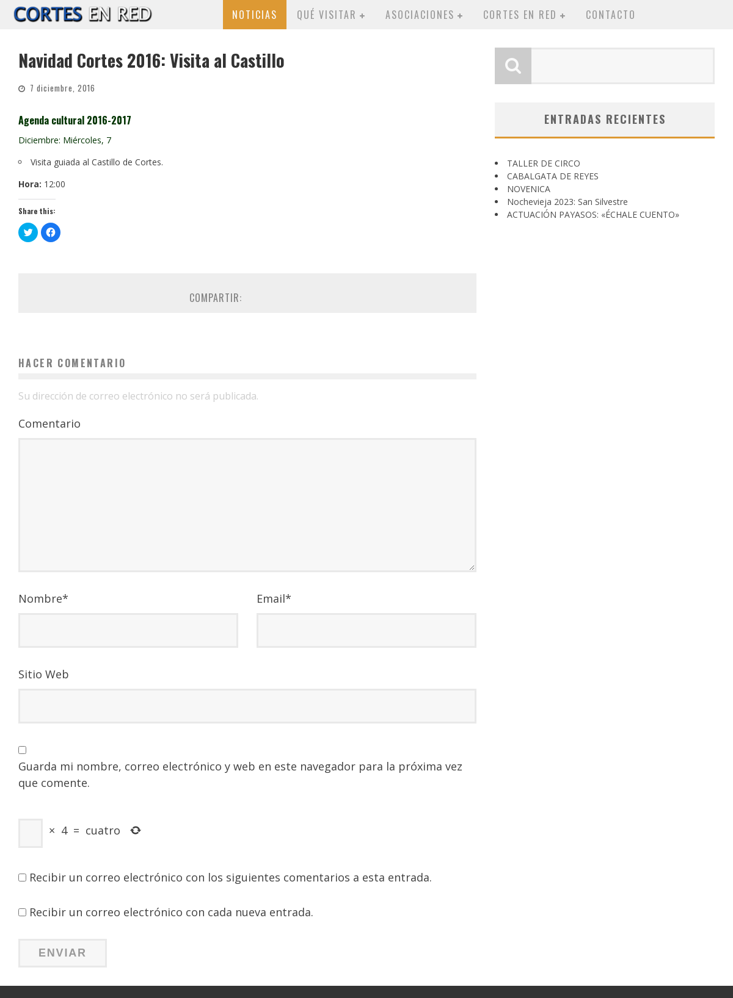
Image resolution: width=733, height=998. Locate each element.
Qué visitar (327, 14)
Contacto (611, 14)
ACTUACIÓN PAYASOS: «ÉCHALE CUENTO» (593, 214)
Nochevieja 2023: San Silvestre (567, 201)
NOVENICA (528, 189)
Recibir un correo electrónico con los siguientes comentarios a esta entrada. (230, 877)
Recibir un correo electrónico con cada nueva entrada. (171, 912)
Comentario (49, 423)
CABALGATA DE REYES (553, 176)
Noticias (254, 14)
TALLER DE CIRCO (543, 163)
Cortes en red (520, 14)
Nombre (43, 598)
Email (274, 598)
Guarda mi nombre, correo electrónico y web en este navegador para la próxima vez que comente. (240, 774)
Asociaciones (419, 14)
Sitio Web (43, 674)
